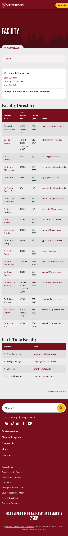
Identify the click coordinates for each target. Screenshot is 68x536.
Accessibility (7, 467)
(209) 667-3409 (10, 77)
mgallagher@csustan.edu (45, 361)
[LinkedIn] (18, 424)
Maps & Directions (10, 498)
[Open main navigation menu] (61, 5)
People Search (28, 417)
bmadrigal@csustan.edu (14, 81)
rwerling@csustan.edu (52, 299)
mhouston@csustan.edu (44, 376)
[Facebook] (25, 424)
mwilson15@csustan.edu (53, 309)
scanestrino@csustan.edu (45, 354)
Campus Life (8, 443)
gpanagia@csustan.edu (52, 240)
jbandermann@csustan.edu (54, 126)
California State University (46, 513)
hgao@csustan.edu (50, 177)
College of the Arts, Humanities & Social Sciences (27, 91)
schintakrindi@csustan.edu (54, 167)
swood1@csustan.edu (51, 323)
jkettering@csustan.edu (52, 209)
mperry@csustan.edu (51, 251)
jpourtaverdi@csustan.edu (53, 261)
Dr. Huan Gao (9, 177)
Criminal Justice (14, 48)
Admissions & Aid (10, 431)
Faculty (8, 59)
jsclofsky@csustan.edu (52, 282)
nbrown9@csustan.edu (52, 139)
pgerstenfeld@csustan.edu (54, 188)
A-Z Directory (11, 417)
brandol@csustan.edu (51, 272)
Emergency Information (12, 487)
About (5, 449)
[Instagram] (7, 424)
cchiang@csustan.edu (51, 156)
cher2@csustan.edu (42, 368)
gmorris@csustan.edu (51, 230)
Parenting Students (10, 503)
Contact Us (7, 482)
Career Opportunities (11, 477)
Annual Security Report (12, 472)
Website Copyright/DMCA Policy (34, 529)
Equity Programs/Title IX (13, 492)
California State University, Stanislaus (19, 527)
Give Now (7, 455)
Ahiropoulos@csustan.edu (53, 198)
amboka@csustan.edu (51, 219)
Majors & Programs (11, 437)
